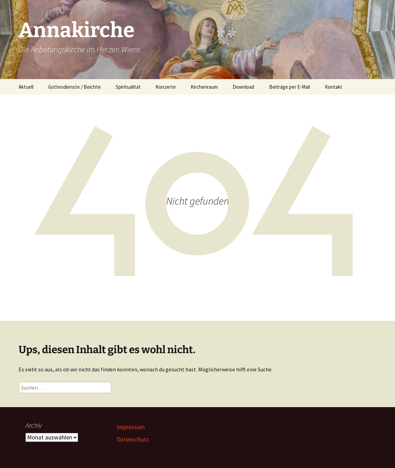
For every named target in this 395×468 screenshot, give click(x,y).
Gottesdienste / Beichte (74, 87)
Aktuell (26, 87)
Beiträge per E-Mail (289, 87)
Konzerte (166, 87)
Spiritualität (128, 87)
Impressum (131, 427)
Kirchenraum (204, 87)
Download (243, 87)
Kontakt (333, 87)
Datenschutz (133, 439)
